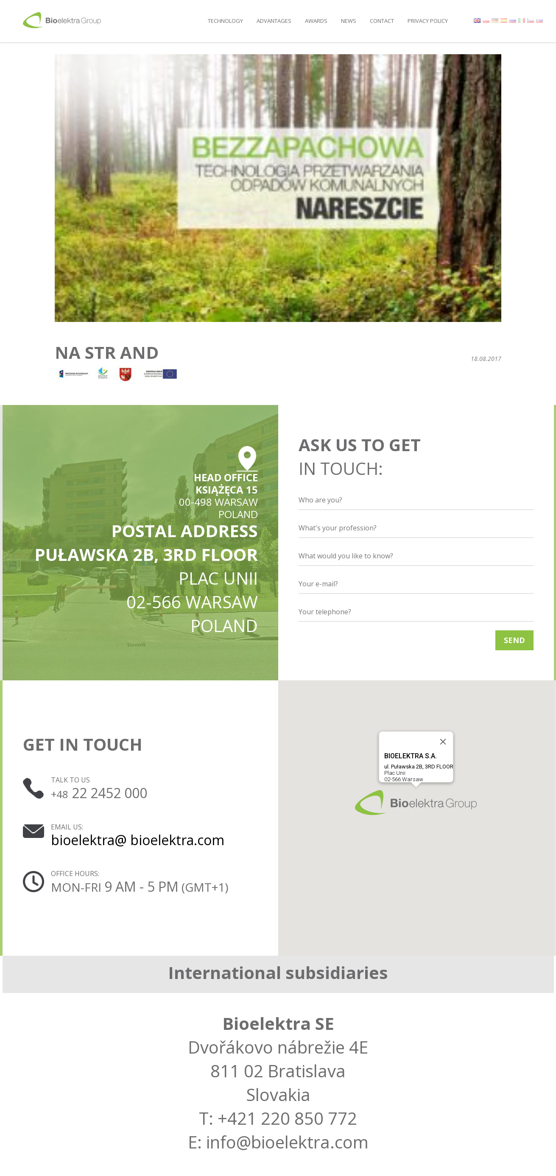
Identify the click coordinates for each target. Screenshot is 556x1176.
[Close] (443, 742)
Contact (382, 21)
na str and (107, 352)
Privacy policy (428, 21)
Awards (316, 21)
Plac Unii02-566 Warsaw (418, 767)
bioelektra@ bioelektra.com (137, 840)
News (348, 21)
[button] (416, 802)
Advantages (274, 21)
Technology (225, 21)
